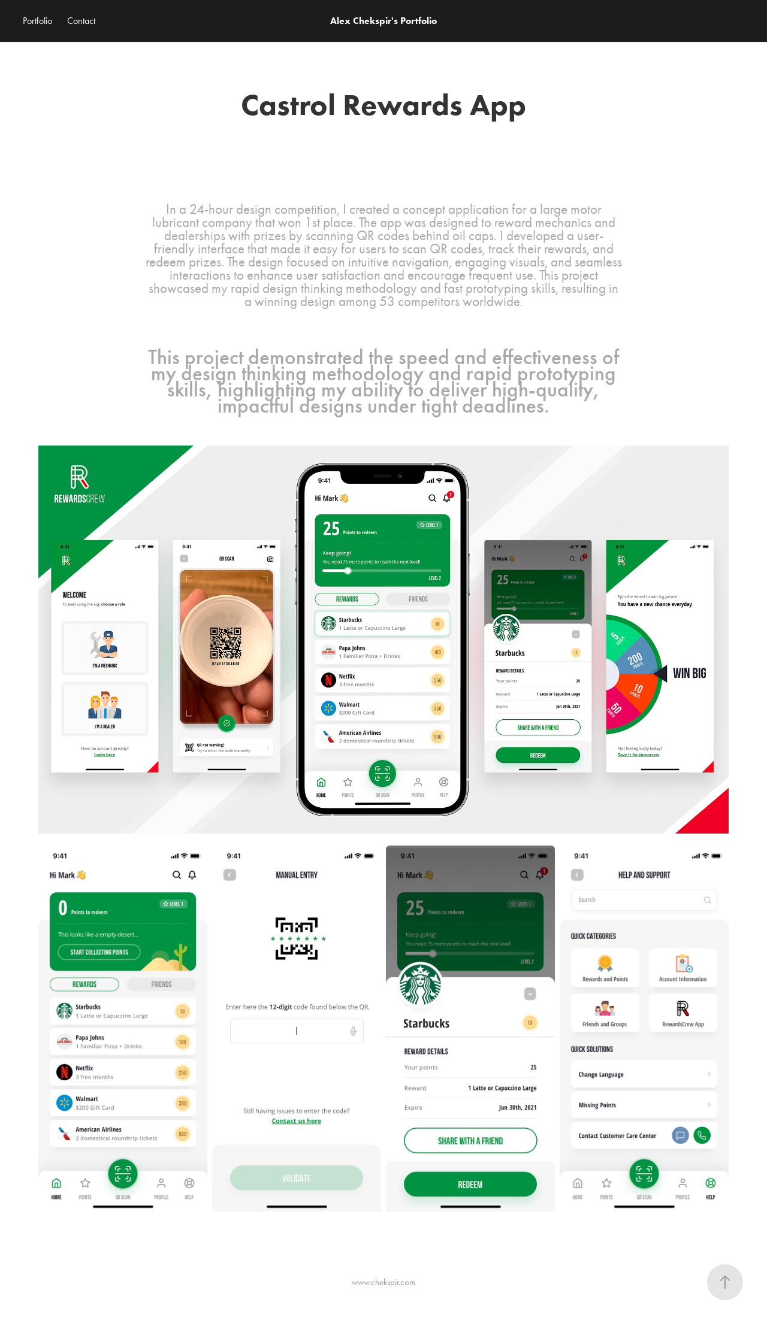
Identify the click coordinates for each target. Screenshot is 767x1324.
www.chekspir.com (383, 1282)
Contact (81, 20)
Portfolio (37, 20)
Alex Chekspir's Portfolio (383, 20)
